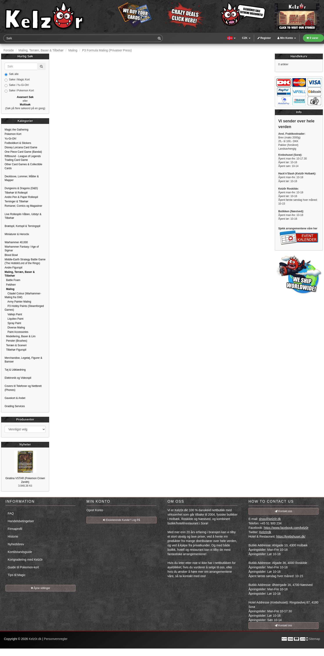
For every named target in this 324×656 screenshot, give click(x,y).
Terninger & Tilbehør (16, 201)
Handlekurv (298, 56)
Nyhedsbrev (16, 544)
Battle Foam (12, 280)
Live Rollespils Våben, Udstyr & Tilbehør (23, 216)
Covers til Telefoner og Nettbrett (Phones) (23, 387)
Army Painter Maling (18, 301)
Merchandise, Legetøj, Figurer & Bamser (23, 359)
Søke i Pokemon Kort (19, 90)
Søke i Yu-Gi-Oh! (17, 85)
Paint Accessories (16, 331)
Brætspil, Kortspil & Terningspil (22, 226)
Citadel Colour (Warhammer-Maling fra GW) (23, 295)
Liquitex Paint (14, 318)
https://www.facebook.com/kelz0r (286, 527)
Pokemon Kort (13, 134)
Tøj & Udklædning (15, 369)
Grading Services (15, 406)
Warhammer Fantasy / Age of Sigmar (22, 248)
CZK (246, 38)
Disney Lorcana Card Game (21, 147)
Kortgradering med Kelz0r (25, 559)
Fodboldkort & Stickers (18, 143)
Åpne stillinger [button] (40, 588)
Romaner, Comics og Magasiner (23, 205)
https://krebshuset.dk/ (290, 536)
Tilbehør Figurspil (15, 349)
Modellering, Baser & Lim (20, 336)
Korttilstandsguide (20, 552)
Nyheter (25, 444)
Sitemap (314, 639)
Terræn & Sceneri (16, 345)
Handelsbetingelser (21, 521)
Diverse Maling (15, 327)
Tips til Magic (16, 575)
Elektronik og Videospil (18, 377)
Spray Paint (13, 323)
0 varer (312, 38)
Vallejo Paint (13, 314)
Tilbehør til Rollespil (16, 192)
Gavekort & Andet (15, 398)
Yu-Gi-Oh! (10, 138)
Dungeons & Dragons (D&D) (21, 188)
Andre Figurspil (13, 267)
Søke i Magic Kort (17, 80)
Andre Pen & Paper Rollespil (21, 197)
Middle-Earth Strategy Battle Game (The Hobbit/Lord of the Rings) (25, 261)
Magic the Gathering (16, 129)
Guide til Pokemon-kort (23, 567)
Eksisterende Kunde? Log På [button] (121, 520)
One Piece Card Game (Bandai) (23, 151)
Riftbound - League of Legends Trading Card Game (23, 158)
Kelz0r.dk (35, 639)
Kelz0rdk (265, 532)
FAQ (11, 513)
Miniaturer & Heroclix (17, 234)
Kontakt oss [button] (283, 511)
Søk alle (11, 74)
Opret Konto (94, 510)
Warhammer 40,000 (16, 242)
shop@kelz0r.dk (270, 519)
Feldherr (10, 284)
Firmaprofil (15, 529)
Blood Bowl (11, 255)
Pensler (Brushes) (16, 340)
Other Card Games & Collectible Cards (23, 166)
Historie (13, 536)
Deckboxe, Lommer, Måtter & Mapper (22, 178)
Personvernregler (55, 639)
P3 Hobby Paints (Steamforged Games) (24, 307)
